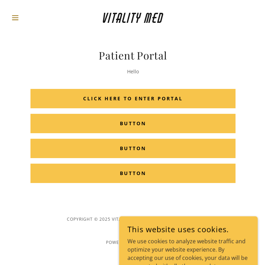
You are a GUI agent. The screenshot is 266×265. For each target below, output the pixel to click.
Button (133, 123)
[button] (27, 18)
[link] (133, 21)
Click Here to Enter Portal (133, 98)
